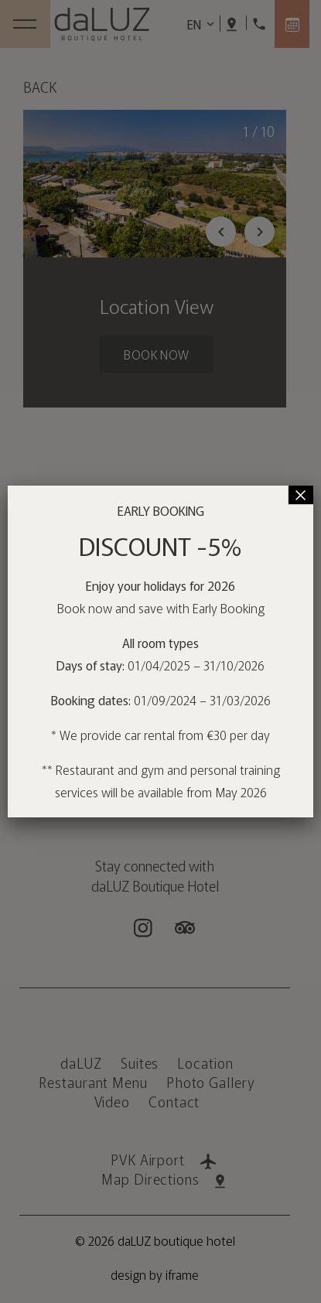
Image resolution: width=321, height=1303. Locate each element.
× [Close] (301, 495)
